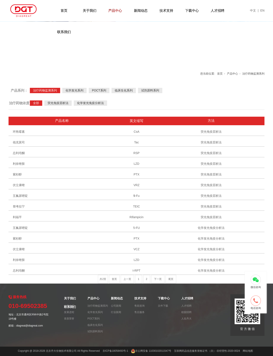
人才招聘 (217, 10)
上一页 (127, 279)
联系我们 (64, 32)
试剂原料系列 (150, 90)
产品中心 (115, 10)
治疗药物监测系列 (253, 73)
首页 (64, 10)
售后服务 (139, 312)
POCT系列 (99, 90)
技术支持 (166, 10)
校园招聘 (186, 312)
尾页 (170, 279)
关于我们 (89, 10)
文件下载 (163, 305)
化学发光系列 (74, 90)
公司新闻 (116, 305)
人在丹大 (186, 318)
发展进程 (69, 312)
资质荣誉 (69, 318)
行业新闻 (116, 312)
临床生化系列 (124, 90)
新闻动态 (141, 10)
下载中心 (192, 10)
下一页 (158, 279)
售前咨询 (139, 305)
